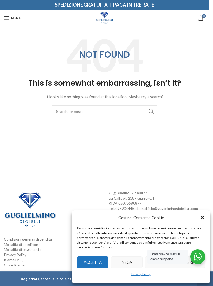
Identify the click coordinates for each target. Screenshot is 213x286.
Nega (126, 262)
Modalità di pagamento (22, 249)
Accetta (93, 262)
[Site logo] (105, 17)
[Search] (104, 111)
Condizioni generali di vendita (28, 239)
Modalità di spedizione (22, 244)
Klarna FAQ (13, 259)
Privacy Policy (141, 274)
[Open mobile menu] (12, 18)
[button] (202, 217)
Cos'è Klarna (14, 265)
